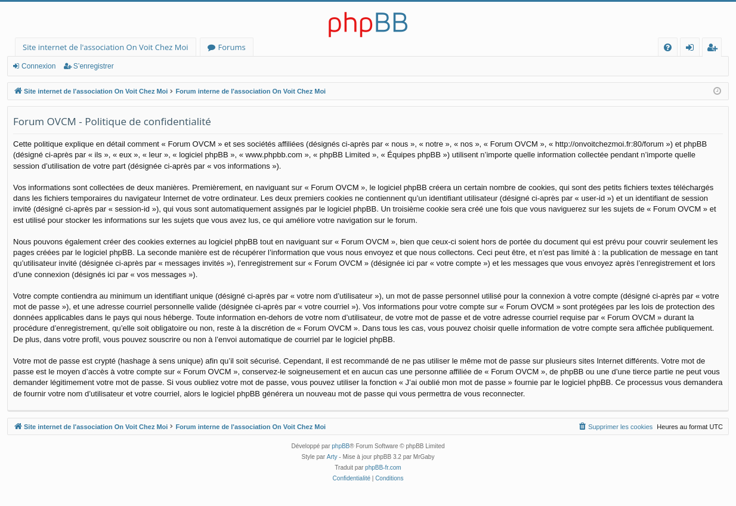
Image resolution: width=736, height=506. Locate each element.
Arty (332, 457)
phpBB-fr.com (383, 467)
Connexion (38, 66)
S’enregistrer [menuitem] (714, 49)
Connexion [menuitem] (692, 49)
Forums (232, 47)
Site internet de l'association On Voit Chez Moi (105, 47)
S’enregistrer (93, 66)
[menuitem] (667, 47)
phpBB (341, 446)
